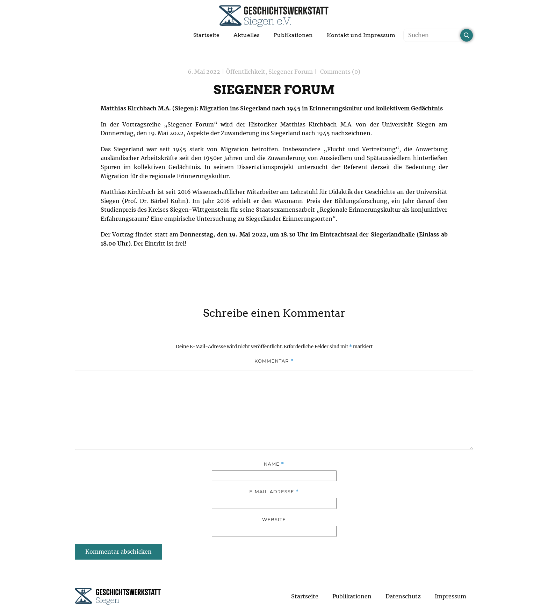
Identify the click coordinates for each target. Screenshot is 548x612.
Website (274, 519)
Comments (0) (339, 71)
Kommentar (274, 361)
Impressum (450, 596)
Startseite (206, 35)
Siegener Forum (290, 71)
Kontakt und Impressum (361, 35)
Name (274, 464)
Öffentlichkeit (245, 71)
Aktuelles (246, 35)
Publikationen (293, 35)
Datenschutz (403, 596)
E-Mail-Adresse (274, 492)
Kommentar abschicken (118, 551)
